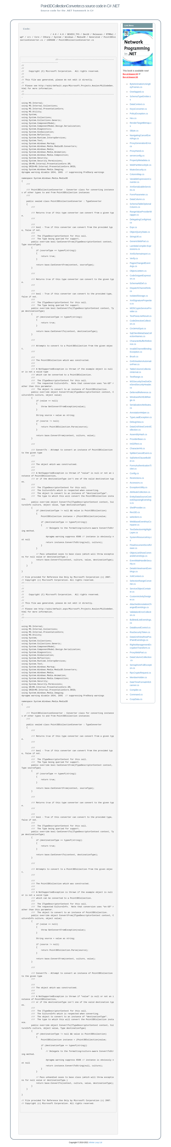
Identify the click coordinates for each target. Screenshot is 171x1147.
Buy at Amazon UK (130, 77)
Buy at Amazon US (130, 74)
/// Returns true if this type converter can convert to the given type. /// (68, 280)
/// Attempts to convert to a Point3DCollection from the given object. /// (67, 347)
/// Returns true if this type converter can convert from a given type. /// (68, 214)
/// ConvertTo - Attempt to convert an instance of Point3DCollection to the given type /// (68, 453)
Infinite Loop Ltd (95, 1142)
